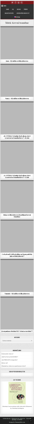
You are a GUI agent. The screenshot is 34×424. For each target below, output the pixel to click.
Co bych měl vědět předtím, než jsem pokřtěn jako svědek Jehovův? (17, 255)
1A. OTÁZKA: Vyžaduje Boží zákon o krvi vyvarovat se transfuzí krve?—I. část (17, 176)
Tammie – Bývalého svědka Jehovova (17, 294)
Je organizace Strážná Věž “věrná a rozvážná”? (17, 331)
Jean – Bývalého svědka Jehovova (17, 61)
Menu (5, 6)
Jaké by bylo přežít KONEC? (10, 357)
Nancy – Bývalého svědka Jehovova (17, 98)
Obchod (19, 9)
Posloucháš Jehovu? (7, 354)
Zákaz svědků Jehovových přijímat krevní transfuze (17, 216)
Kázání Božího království (23, 13)
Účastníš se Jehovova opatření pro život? (14, 366)
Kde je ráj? (5, 363)
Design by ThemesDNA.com (17, 422)
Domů (7, 9)
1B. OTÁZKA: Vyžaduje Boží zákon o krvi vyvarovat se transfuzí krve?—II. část (17, 137)
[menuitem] (17, 17)
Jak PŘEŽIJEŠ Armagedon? (10, 360)
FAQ (13, 9)
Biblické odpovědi (9, 13)
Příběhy (26, 9)
